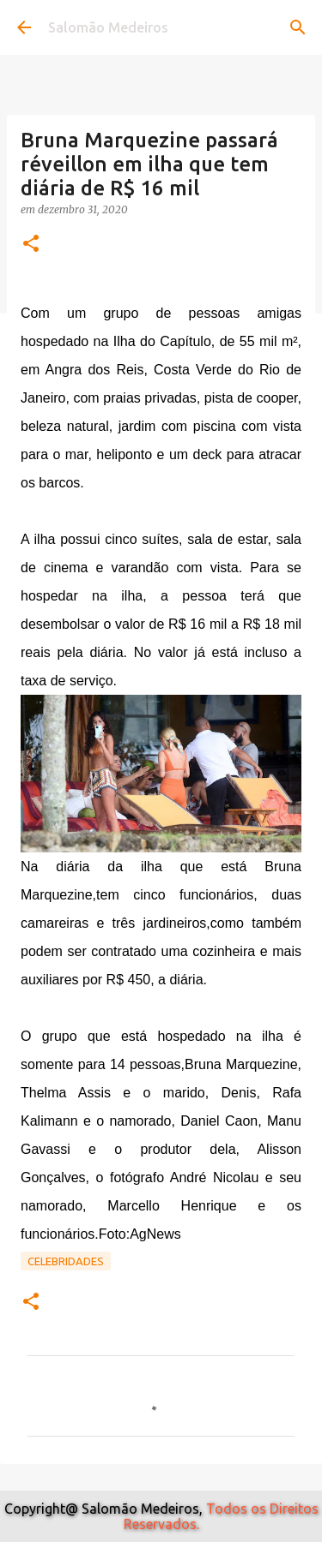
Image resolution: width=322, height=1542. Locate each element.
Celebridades (65, 1261)
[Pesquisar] (298, 27)
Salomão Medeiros (108, 27)
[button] (31, 244)
